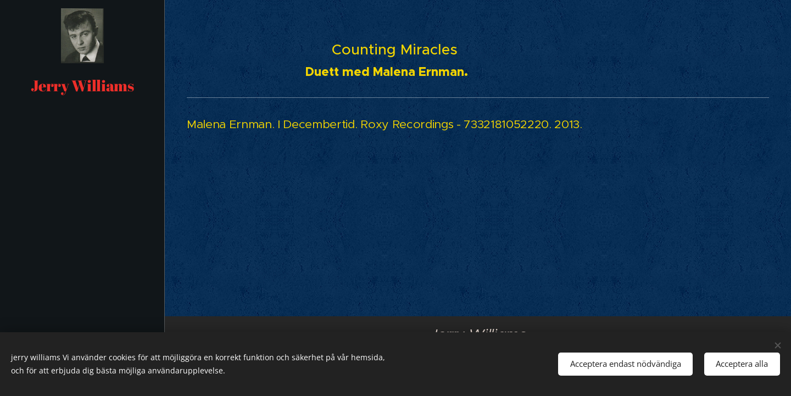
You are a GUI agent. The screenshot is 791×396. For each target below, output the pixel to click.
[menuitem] (82, 137)
